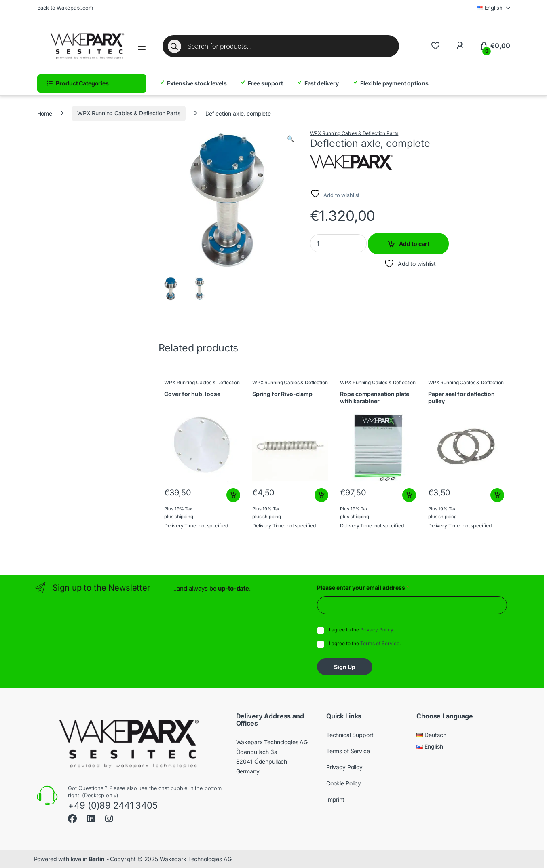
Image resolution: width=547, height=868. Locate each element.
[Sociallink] (72, 817)
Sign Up (344, 666)
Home (44, 113)
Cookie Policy (343, 783)
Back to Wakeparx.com (65, 7)
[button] (290, 139)
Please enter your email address (363, 587)
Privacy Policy (376, 630)
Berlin (97, 858)
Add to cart (414, 243)
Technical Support (350, 734)
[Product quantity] (338, 243)
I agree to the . (361, 630)
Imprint (335, 799)
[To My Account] (460, 46)
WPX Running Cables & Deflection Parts (128, 113)
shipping (184, 516)
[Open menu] (141, 47)
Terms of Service (379, 643)
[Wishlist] (435, 46)
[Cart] (494, 46)
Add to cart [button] (233, 495)
